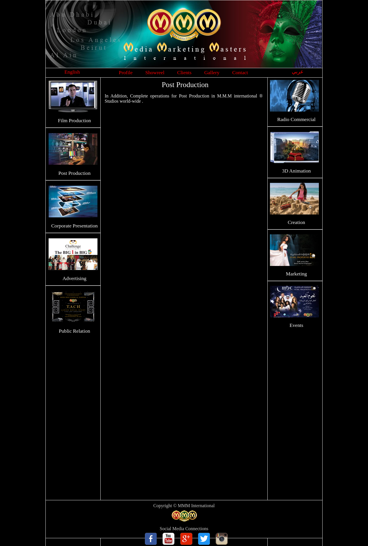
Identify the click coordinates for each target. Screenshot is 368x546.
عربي (298, 71)
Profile (126, 72)
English (72, 72)
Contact (240, 72)
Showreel (154, 72)
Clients (184, 72)
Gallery (212, 72)
